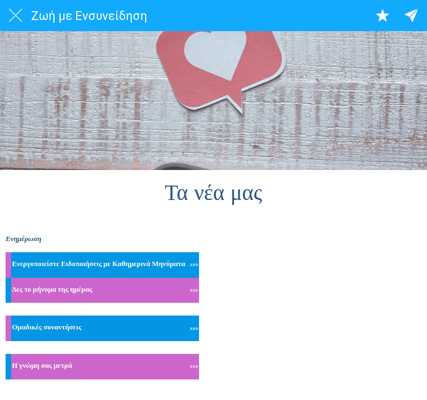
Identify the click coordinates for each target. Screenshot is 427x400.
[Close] (15, 15)
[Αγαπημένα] (382, 15)
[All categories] (411, 15)
